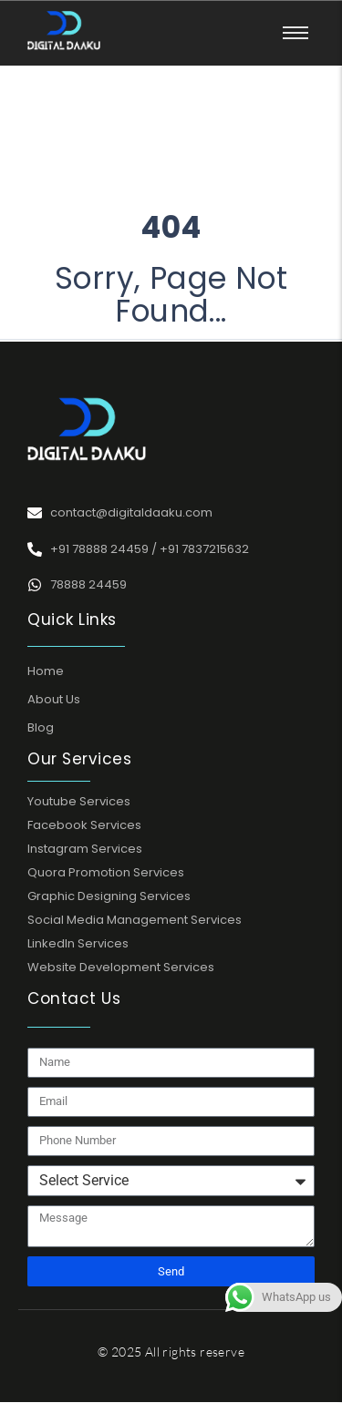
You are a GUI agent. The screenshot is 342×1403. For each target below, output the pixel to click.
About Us (53, 699)
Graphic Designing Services (109, 896)
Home (45, 671)
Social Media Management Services (134, 919)
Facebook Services (84, 825)
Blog (40, 727)
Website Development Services (120, 967)
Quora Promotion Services (105, 872)
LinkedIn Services (78, 943)
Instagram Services (84, 848)
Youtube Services (78, 801)
